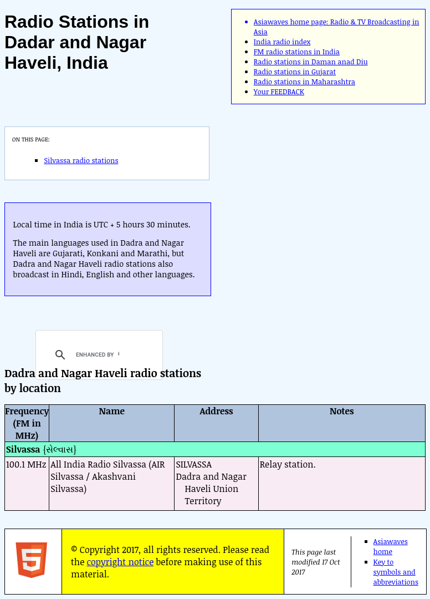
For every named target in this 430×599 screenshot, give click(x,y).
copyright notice (120, 562)
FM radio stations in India (297, 52)
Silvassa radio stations (81, 160)
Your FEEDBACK (279, 92)
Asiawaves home (390, 546)
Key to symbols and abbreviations (395, 572)
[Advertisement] (311, 192)
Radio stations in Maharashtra (304, 82)
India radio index (282, 42)
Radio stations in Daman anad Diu (311, 62)
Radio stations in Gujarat (295, 72)
